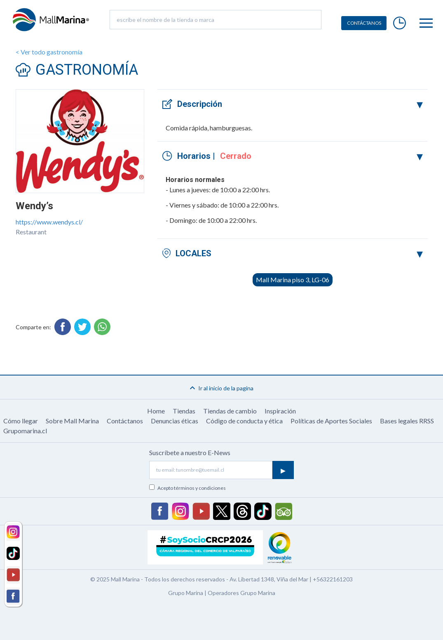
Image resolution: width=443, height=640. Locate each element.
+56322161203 (333, 579)
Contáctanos (125, 421)
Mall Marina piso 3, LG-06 (292, 279)
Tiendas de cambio (230, 411)
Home (156, 411)
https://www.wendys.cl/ (49, 222)
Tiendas (184, 411)
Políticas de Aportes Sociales (331, 421)
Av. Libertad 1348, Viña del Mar (269, 579)
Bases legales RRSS (407, 421)
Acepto (191, 488)
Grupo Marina (185, 592)
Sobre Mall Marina (72, 421)
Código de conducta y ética (244, 421)
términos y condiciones (200, 488)
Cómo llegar (20, 421)
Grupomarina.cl (25, 431)
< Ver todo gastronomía (49, 52)
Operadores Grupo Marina (241, 592)
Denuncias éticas (174, 421)
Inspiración (280, 411)
